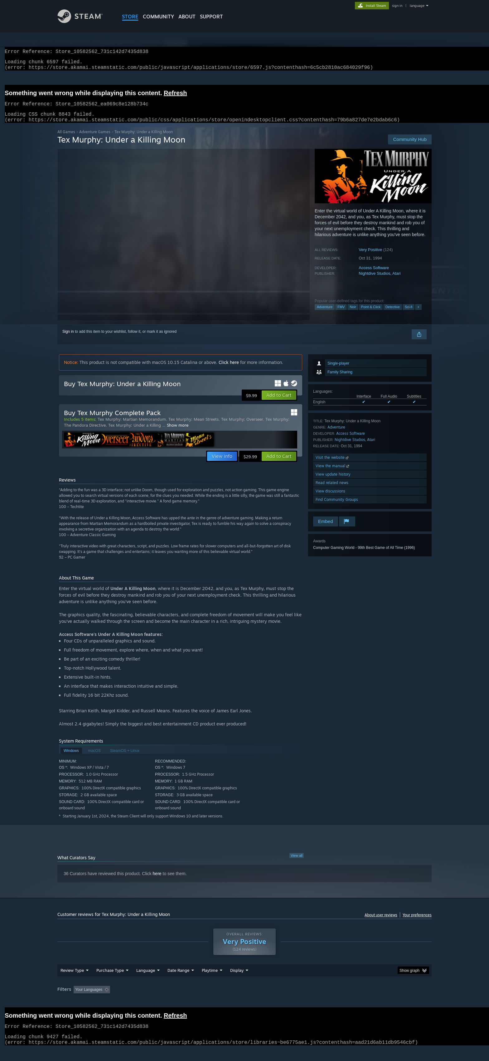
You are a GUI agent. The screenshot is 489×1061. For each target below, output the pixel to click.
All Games (66, 139)
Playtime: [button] (200, 1001)
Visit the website (333, 465)
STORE (130, 16)
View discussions (330, 498)
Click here (229, 369)
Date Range (178, 982)
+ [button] (418, 314)
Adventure (324, 314)
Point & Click (370, 314)
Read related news (332, 490)
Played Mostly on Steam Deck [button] (245, 1001)
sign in (397, 5)
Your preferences (417, 922)
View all (297, 863)
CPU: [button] (329, 1001)
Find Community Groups (337, 507)
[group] (244, 1002)
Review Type (72, 982)
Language (145, 982)
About (187, 16)
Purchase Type (110, 982)
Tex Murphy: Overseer (242, 426)
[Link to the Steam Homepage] (84, 21)
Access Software (374, 275)
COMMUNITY (158, 16)
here (157, 881)
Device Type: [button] (377, 1001)
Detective (392, 314)
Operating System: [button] (297, 1001)
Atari (396, 281)
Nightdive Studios (374, 281)
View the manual (333, 473)
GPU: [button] (350, 1001)
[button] (279, 403)
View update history (333, 481)
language (417, 5)
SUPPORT (211, 16)
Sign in (68, 339)
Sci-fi (408, 314)
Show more (177, 432)
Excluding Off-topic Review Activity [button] (152, 1001)
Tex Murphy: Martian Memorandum (132, 426)
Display (237, 982)
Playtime (210, 982)
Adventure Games (94, 139)
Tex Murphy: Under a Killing (135, 432)
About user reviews (381, 922)
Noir (353, 314)
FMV (341, 314)
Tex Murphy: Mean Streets (193, 426)
